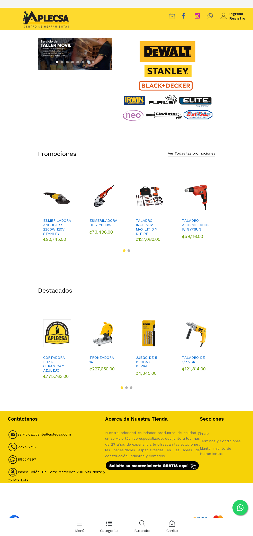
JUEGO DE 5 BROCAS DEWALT (146, 358)
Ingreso (236, 14)
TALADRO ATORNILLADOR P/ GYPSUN (196, 221)
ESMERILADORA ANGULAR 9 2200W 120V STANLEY (57, 223)
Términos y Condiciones (220, 438)
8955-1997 (22, 456)
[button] (57, 62)
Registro (237, 18)
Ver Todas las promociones (191, 150)
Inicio (204, 430)
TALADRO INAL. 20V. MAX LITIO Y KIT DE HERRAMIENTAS (150, 224)
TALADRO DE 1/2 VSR (193, 356)
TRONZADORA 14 (101, 356)
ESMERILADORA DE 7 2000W (103, 219)
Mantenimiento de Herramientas (215, 447)
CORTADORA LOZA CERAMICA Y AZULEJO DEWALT (54, 361)
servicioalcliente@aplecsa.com (44, 431)
